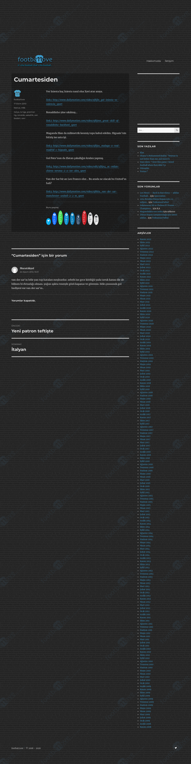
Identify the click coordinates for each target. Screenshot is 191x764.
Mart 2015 (145, 511)
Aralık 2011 (145, 614)
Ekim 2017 (145, 420)
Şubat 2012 (145, 608)
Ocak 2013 (144, 592)
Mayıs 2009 (145, 708)
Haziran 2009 (146, 705)
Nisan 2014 (145, 545)
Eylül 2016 (145, 461)
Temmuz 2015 (146, 499)
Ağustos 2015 (146, 495)
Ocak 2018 (145, 411)
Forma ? (144, 171)
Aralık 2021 (145, 273)
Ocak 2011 (144, 645)
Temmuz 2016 (147, 467)
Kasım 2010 (145, 652)
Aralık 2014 (145, 520)
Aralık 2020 (145, 308)
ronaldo (21, 115)
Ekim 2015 (145, 489)
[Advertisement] (96, 29)
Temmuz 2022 (147, 252)
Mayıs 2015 (145, 505)
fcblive (17, 108)
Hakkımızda (154, 61)
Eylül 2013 (144, 567)
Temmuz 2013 (146, 574)
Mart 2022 (145, 264)
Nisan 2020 (145, 330)
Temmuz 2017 (146, 430)
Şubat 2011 (145, 642)
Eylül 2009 (145, 695)
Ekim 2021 (145, 280)
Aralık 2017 (145, 414)
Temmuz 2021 (146, 289)
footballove (19, 99)
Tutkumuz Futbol (160, 218)
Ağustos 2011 (146, 624)
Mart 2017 (145, 442)
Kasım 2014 (145, 524)
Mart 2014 (145, 549)
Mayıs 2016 (145, 474)
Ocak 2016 (145, 486)
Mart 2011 (144, 639)
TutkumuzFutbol (161, 202)
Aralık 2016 (145, 452)
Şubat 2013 (145, 589)
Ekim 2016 (145, 458)
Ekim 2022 (145, 242)
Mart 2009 (145, 714)
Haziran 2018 (146, 395)
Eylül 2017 (145, 423)
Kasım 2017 (145, 417)
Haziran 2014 (146, 539)
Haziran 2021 (146, 292)
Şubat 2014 (145, 552)
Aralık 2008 (145, 724)
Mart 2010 (145, 677)
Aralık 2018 (145, 380)
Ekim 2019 (145, 348)
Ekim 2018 (145, 386)
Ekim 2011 (145, 620)
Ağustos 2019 (146, 355)
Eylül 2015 (145, 492)
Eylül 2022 (145, 245)
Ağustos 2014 (146, 533)
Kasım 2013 (145, 561)
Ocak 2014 (145, 555)
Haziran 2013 (146, 577)
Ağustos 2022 (146, 248)
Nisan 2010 (145, 674)
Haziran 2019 (146, 361)
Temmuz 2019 (147, 358)
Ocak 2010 (145, 683)
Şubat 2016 (145, 483)
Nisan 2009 (145, 711)
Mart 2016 (145, 480)
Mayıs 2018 (145, 398)
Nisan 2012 (145, 602)
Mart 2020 (145, 333)
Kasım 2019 (145, 345)
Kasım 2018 (145, 383)
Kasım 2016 (145, 455)
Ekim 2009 (145, 692)
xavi (23, 118)
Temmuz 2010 (146, 664)
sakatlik (29, 115)
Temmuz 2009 (147, 702)
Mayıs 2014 (145, 542)
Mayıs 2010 (145, 670)
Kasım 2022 (145, 239)
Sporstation (159, 196)
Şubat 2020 (145, 336)
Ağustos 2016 (146, 464)
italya (16, 112)
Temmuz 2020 (147, 323)
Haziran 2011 (146, 630)
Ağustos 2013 (146, 570)
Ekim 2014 (145, 527)
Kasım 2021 (145, 277)
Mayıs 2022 (145, 258)
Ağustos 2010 (146, 661)
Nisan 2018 (145, 402)
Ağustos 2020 (146, 320)
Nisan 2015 (145, 508)
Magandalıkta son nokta (151, 211)
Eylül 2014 (145, 530)
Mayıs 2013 (145, 580)
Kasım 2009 (145, 689)
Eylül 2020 (145, 317)
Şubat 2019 (145, 373)
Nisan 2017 (145, 439)
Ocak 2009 (145, 720)
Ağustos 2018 (146, 392)
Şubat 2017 (145, 445)
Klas (142, 152)
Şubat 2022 (145, 267)
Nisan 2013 (145, 583)
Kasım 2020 (145, 311)
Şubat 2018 (145, 408)
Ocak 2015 (145, 517)
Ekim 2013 (145, 564)
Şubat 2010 (145, 680)
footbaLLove (17, 748)
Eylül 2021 (145, 283)
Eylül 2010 (145, 658)
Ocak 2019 (145, 377)
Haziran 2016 (146, 470)
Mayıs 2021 (145, 295)
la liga (23, 112)
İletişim (169, 61)
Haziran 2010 (146, 667)
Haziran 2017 (146, 433)
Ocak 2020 (145, 339)
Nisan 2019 (145, 367)
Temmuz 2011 (146, 627)
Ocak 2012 (145, 611)
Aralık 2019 (145, 342)
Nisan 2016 (145, 477)
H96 (23, 108)
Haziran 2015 (146, 502)
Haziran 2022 (146, 255)
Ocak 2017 (145, 449)
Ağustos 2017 (146, 427)
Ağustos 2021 (146, 286)
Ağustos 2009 (146, 699)
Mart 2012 (145, 605)
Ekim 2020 (145, 314)
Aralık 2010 (145, 649)
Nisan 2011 (145, 636)
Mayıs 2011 (145, 633)
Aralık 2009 (145, 686)
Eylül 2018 (145, 389)
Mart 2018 (145, 405)
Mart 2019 (145, 370)
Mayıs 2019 (145, 364)
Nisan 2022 (145, 261)
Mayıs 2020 (145, 327)
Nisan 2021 (145, 298)
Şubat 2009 (145, 717)
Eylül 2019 (145, 352)
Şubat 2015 (145, 514)
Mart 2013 (144, 586)
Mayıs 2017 (145, 436)
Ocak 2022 (145, 270)
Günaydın (144, 168)
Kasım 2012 (145, 599)
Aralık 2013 (145, 558)
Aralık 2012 (145, 595)
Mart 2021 (145, 302)
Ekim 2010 (145, 655)
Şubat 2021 (145, 305)
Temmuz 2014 (146, 536)
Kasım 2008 (145, 727)
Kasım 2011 (145, 617)
